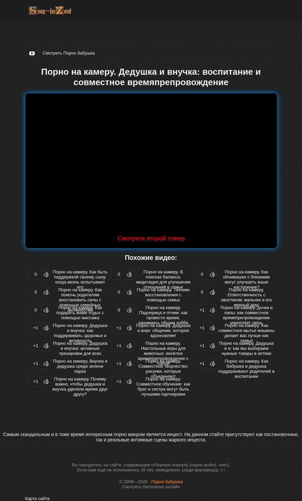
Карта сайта (37, 498)
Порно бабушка (167, 481)
